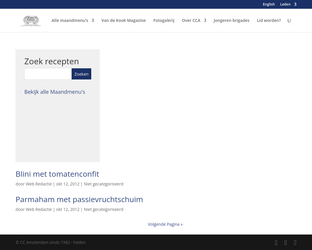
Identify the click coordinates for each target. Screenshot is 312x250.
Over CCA (191, 20)
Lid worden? (269, 20)
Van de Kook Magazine (123, 20)
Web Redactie (39, 184)
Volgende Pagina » (165, 224)
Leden (285, 5)
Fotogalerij (164, 20)
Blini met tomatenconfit (57, 174)
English (269, 5)
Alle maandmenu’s (70, 20)
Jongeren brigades (231, 20)
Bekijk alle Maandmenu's (54, 91)
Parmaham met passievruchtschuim (79, 199)
